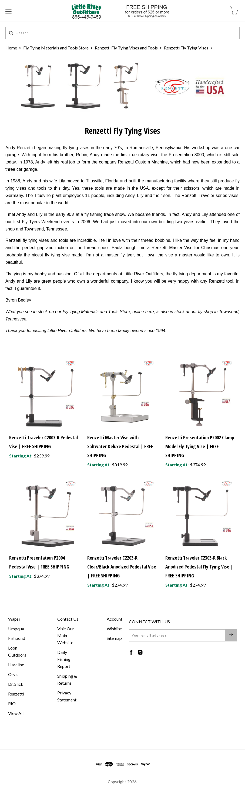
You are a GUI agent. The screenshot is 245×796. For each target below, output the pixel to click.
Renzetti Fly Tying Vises (186, 47)
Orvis (13, 674)
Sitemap (114, 638)
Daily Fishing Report (64, 659)
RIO (12, 703)
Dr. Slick (15, 684)
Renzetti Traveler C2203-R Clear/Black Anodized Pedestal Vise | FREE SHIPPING (121, 566)
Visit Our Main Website (65, 635)
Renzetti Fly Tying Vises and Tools (126, 47)
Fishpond (16, 638)
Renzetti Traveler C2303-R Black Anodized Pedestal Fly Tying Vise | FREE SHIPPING (199, 566)
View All (16, 713)
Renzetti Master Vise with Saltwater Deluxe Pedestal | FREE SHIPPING (120, 446)
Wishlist (114, 628)
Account (114, 618)
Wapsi (14, 618)
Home (11, 47)
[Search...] (122, 33)
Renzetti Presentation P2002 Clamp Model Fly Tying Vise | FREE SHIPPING (199, 446)
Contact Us (67, 618)
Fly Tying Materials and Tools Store (56, 47)
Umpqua (16, 628)
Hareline (16, 664)
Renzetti (16, 693)
